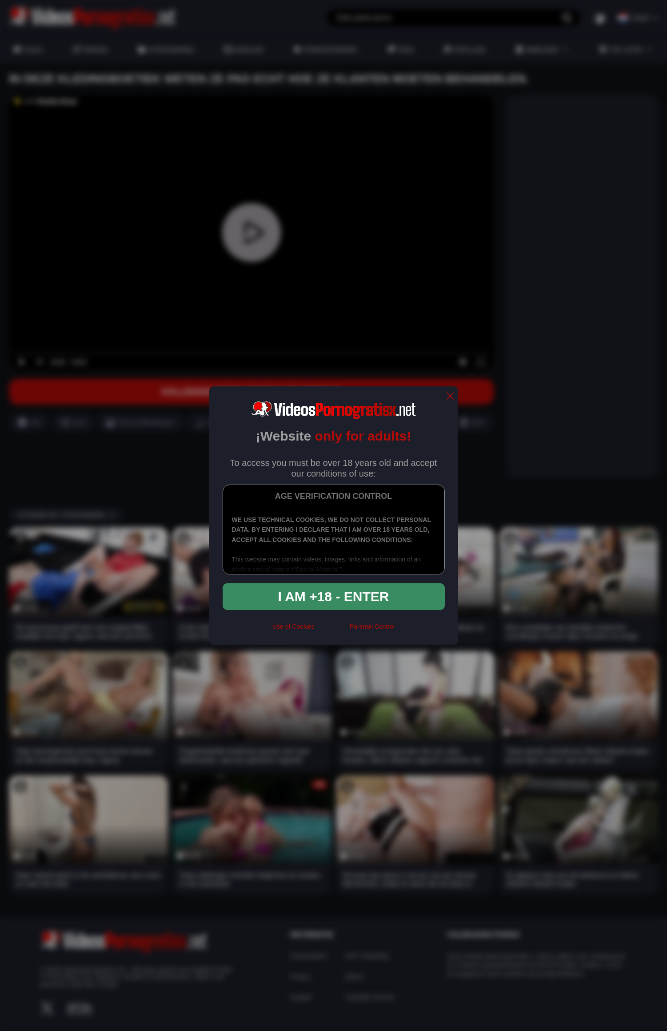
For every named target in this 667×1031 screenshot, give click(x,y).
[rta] (332, 630)
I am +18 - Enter (333, 596)
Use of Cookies (293, 626)
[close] (450, 397)
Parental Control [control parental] (372, 626)
